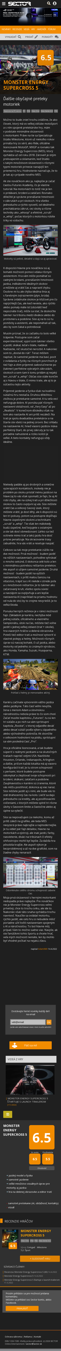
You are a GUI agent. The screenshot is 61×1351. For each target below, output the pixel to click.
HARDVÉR (41, 29)
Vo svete (35, 1152)
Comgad (31, 1247)
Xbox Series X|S (47, 111)
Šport (27, 1250)
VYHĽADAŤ (10, 36)
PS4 (28, 111)
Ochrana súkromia (13, 1336)
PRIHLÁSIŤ (22, 1308)
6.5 (12, 1245)
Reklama (28, 1336)
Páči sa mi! (30, 1045)
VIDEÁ (26, 29)
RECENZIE (17, 29)
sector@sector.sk (34, 1344)
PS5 (55, 111)
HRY (33, 29)
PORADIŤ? (47, 36)
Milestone (42, 1247)
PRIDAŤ (29, 36)
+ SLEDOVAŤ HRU (40, 1258)
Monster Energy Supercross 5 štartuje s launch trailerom (32, 1279)
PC (24, 111)
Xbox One (35, 111)
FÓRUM (51, 29)
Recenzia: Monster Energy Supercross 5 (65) (25, 1271)
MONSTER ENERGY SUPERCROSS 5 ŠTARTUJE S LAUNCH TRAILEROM (27, 1100)
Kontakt (37, 1336)
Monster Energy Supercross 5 (19, 1275)
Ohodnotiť (41, 1168)
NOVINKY (6, 29)
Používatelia (48, 1152)
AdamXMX (42, 949)
